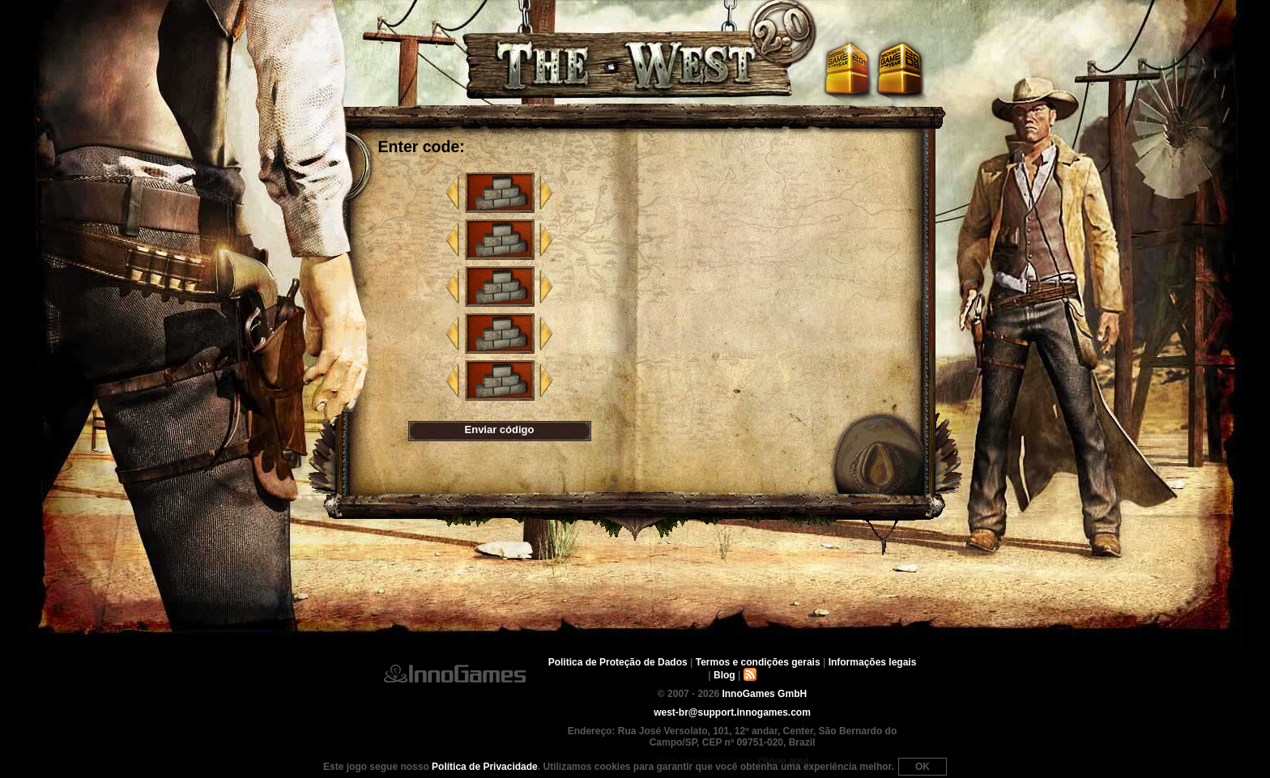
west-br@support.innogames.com (732, 712)
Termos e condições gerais (758, 662)
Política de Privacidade (485, 766)
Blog (724, 675)
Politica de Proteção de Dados (618, 662)
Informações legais (873, 662)
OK (922, 766)
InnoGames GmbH (455, 673)
